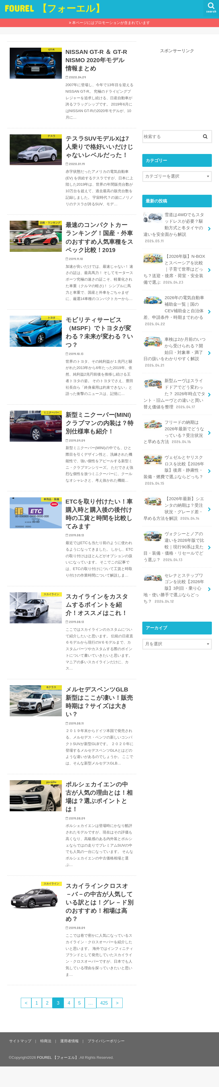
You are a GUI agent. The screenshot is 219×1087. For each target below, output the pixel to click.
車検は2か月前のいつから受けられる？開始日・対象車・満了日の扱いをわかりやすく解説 (174, 348)
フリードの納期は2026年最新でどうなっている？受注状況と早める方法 (173, 426)
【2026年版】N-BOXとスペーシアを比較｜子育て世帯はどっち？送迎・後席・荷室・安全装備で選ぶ (173, 267)
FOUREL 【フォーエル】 (55, 8)
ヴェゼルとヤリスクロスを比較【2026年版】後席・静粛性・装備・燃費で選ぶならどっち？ (173, 463)
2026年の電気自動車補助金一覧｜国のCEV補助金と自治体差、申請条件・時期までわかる (173, 308)
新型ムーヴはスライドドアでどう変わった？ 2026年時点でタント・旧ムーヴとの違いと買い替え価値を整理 (174, 389)
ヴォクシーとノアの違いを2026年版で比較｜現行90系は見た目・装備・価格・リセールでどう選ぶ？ (173, 538)
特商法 (44, 1061)
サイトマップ (20, 1061)
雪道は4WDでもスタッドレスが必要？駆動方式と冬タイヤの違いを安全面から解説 (173, 227)
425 (105, 1023)
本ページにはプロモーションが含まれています (111, 23)
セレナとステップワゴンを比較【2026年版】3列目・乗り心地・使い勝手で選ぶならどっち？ (173, 578)
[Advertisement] (177, 82)
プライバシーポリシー (104, 1061)
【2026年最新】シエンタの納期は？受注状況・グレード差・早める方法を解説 (173, 500)
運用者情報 (68, 1061)
